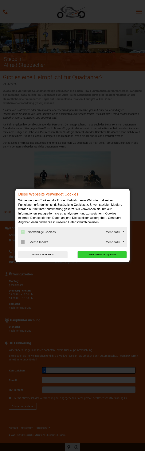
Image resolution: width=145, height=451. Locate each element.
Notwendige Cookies (38, 232)
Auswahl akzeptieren (42, 254)
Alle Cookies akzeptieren (102, 254)
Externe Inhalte (34, 242)
